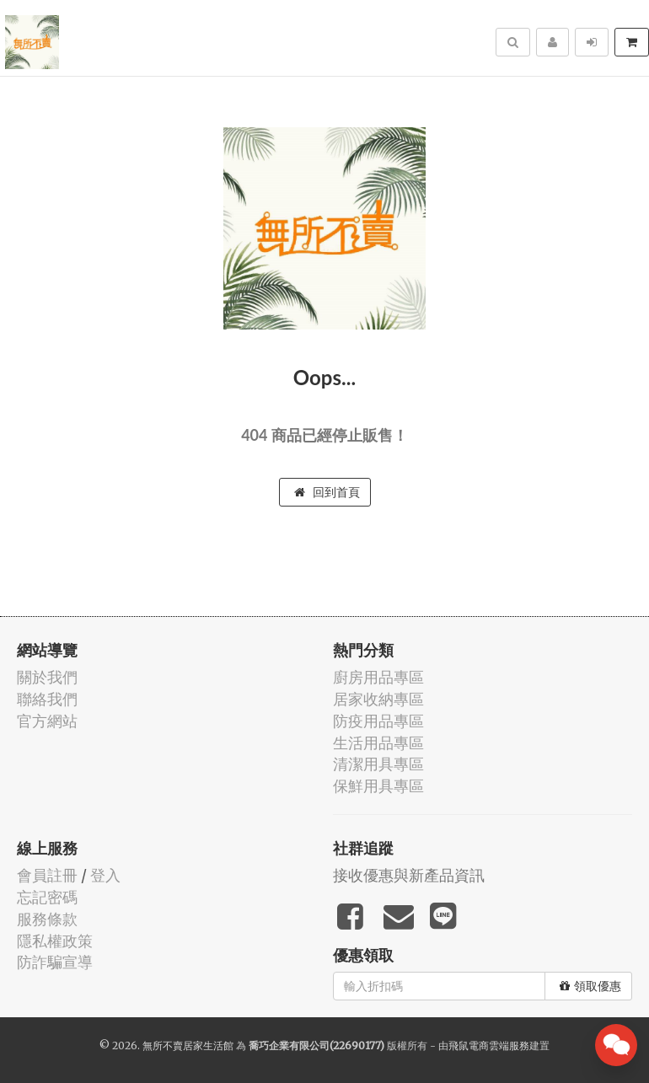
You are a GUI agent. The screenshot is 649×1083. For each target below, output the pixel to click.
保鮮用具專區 (378, 786)
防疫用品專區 (378, 721)
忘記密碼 (47, 897)
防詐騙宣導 (55, 962)
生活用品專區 (378, 743)
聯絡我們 (47, 699)
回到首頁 (327, 492)
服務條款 (47, 919)
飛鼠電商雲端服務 (488, 1045)
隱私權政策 (55, 941)
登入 (105, 875)
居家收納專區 (378, 699)
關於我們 (47, 677)
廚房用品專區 (378, 677)
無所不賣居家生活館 (187, 1045)
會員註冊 (47, 875)
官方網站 (47, 721)
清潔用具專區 (378, 764)
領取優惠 (590, 986)
